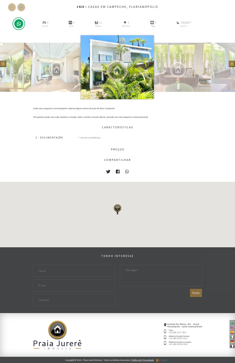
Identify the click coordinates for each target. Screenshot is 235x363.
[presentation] (3, 64)
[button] (109, 171)
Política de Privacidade (142, 359)
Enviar (196, 297)
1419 (80, 7)
